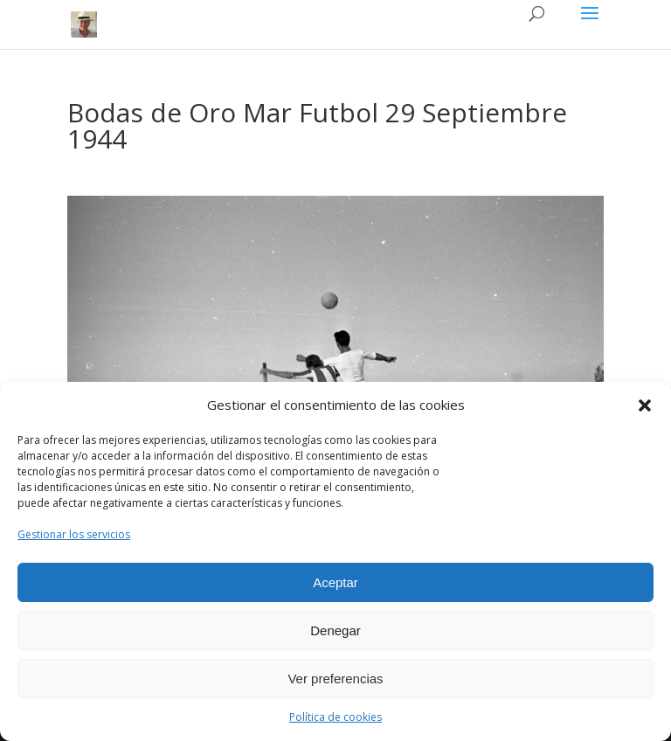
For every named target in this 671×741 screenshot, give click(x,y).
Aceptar (335, 582)
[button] (645, 405)
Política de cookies (335, 717)
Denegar (335, 630)
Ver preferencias (335, 678)
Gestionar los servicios (73, 534)
